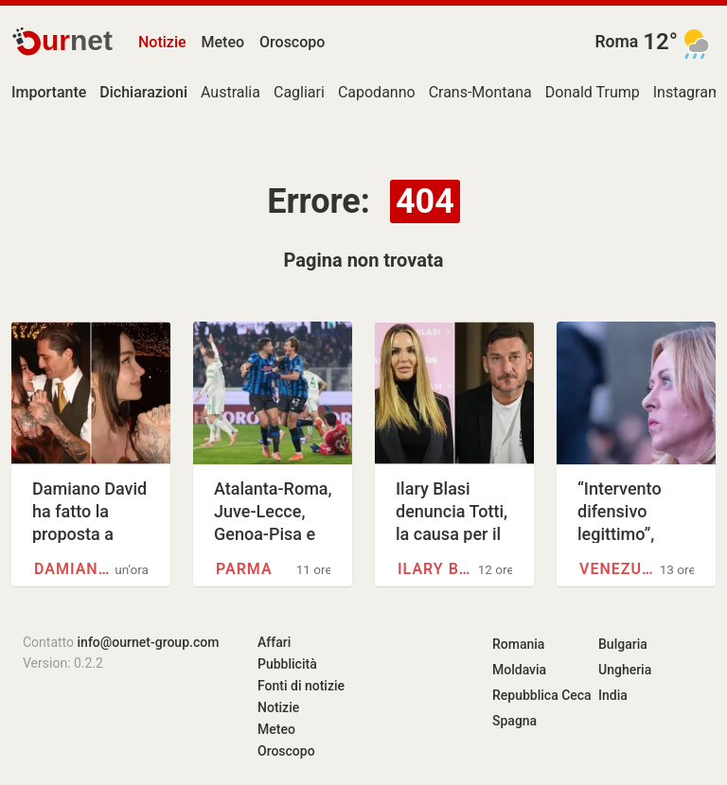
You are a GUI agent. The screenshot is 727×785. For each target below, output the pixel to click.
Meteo (223, 42)
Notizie (162, 42)
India (613, 695)
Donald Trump (592, 92)
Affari (274, 642)
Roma (616, 41)
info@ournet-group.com (149, 642)
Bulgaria (622, 644)
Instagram (687, 92)
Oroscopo (292, 42)
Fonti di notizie (301, 685)
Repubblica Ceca (542, 695)
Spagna (514, 720)
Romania (518, 644)
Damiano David (74, 569)
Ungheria (624, 669)
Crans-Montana (480, 92)
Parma (244, 569)
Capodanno (377, 92)
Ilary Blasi (438, 569)
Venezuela (619, 569)
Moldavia (519, 669)
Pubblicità (287, 664)
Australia (230, 92)
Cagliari (299, 92)
